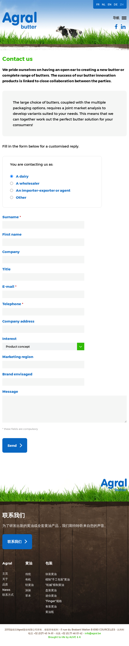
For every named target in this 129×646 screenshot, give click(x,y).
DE (116, 4)
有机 (28, 579)
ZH (122, 4)
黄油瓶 (49, 611)
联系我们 (14, 541)
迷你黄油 (51, 595)
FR (98, 4)
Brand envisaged (17, 374)
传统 (28, 574)
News (6, 589)
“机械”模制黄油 (54, 584)
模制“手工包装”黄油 (57, 579)
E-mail (8, 286)
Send (12, 445)
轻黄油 (29, 584)
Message (10, 391)
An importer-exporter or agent (43, 190)
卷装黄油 (51, 606)
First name (12, 234)
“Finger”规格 (53, 601)
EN (109, 4)
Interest (9, 338)
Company (11, 251)
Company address (18, 321)
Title (6, 269)
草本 (28, 595)
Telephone (11, 304)
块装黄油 (51, 574)
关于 (5, 578)
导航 (116, 18)
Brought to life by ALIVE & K (64, 637)
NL (103, 4)
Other (21, 197)
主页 (5, 573)
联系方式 (8, 594)
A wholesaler (27, 183)
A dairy (22, 176)
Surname (10, 217)
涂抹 (28, 590)
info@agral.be (93, 633)
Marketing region (17, 356)
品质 (5, 584)
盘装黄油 (51, 590)
